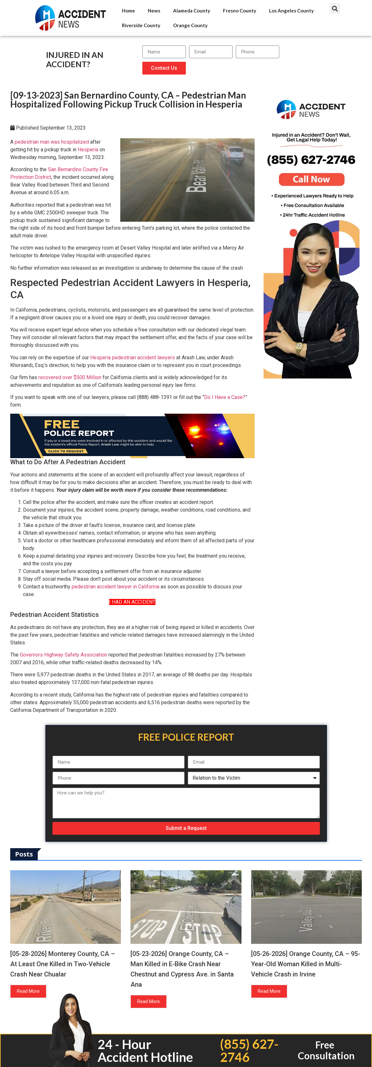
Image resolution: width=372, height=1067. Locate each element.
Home (128, 10)
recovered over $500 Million (69, 377)
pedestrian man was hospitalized (52, 142)
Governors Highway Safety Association (63, 655)
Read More (28, 991)
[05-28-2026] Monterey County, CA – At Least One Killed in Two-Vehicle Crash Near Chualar (62, 964)
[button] (334, 8)
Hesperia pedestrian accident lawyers (132, 357)
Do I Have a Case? (224, 397)
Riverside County (141, 25)
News (154, 10)
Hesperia (88, 150)
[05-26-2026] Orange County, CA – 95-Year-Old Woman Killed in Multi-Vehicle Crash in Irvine (305, 964)
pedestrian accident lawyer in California (115, 587)
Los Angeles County (291, 10)
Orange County (190, 25)
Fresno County (239, 10)
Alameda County (191, 10)
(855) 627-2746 (249, 1050)
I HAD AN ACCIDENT (132, 602)
